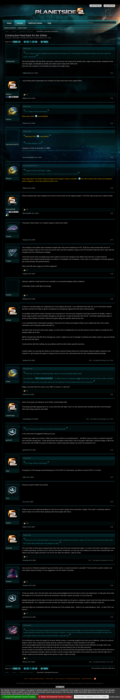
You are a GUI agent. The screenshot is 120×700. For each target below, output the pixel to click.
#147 (111, 240)
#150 (90, 360)
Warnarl (8, 638)
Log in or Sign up (95, 5)
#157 (89, 560)
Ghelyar (8, 320)
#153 (111, 450)
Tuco (7, 498)
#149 (111, 299)
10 (36, 41)
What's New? (22, 28)
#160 (90, 662)
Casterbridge (10, 415)
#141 (111, 73)
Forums (20, 23)
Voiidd (8, 381)
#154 (111, 477)
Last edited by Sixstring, (102, 560)
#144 (111, 157)
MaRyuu (8, 94)
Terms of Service (60, 678)
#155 (111, 501)
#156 (111, 527)
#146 (111, 213)
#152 (87, 419)
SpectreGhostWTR (12, 144)
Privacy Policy (50, 678)
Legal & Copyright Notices (36, 678)
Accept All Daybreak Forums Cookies (18, 697)
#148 (111, 273)
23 (41, 41)
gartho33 (9, 440)
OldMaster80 (10, 61)
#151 (111, 394)
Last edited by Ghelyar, (103, 360)
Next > (46, 41)
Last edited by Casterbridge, (101, 419)
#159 (111, 617)
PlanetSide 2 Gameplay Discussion (23, 38)
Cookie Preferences (87, 678)
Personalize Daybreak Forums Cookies (91, 697)
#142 (111, 98)
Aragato (8, 261)
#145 (111, 188)
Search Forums (10, 28)
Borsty (41, 38)
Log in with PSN (109, 5)
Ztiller (8, 471)
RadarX (8, 523)
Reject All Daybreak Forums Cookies (55, 697)
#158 (111, 585)
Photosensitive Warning (73, 678)
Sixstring (9, 548)
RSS (95, 679)
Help (49, 23)
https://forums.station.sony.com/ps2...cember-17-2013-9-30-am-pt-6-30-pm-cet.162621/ (52, 150)
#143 (111, 123)
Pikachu (8, 119)
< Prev (15, 41)
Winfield (8, 295)
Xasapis (8, 236)
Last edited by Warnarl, (103, 662)
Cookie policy (114, 697)
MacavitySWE (10, 209)
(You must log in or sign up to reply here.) (103, 668)
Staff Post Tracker (35, 23)
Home (9, 23)
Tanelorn (9, 581)
